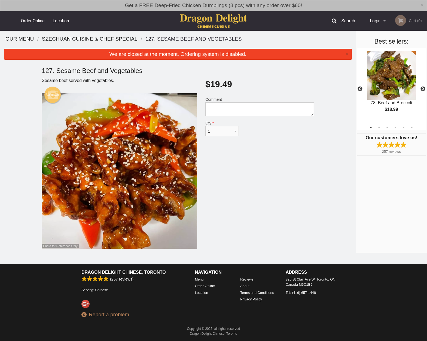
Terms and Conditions (257, 293)
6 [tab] (411, 127)
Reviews (246, 279)
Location (61, 20)
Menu (199, 279)
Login (375, 20)
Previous (360, 89)
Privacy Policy (251, 299)
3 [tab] (387, 127)
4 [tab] (395, 127)
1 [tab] (371, 127)
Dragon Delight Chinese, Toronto (123, 272)
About (244, 286)
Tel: (301, 293)
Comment (259, 106)
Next (423, 89)
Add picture (53, 95)
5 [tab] (403, 127)
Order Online (33, 20)
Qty (222, 128)
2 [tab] (379, 127)
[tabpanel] (391, 85)
